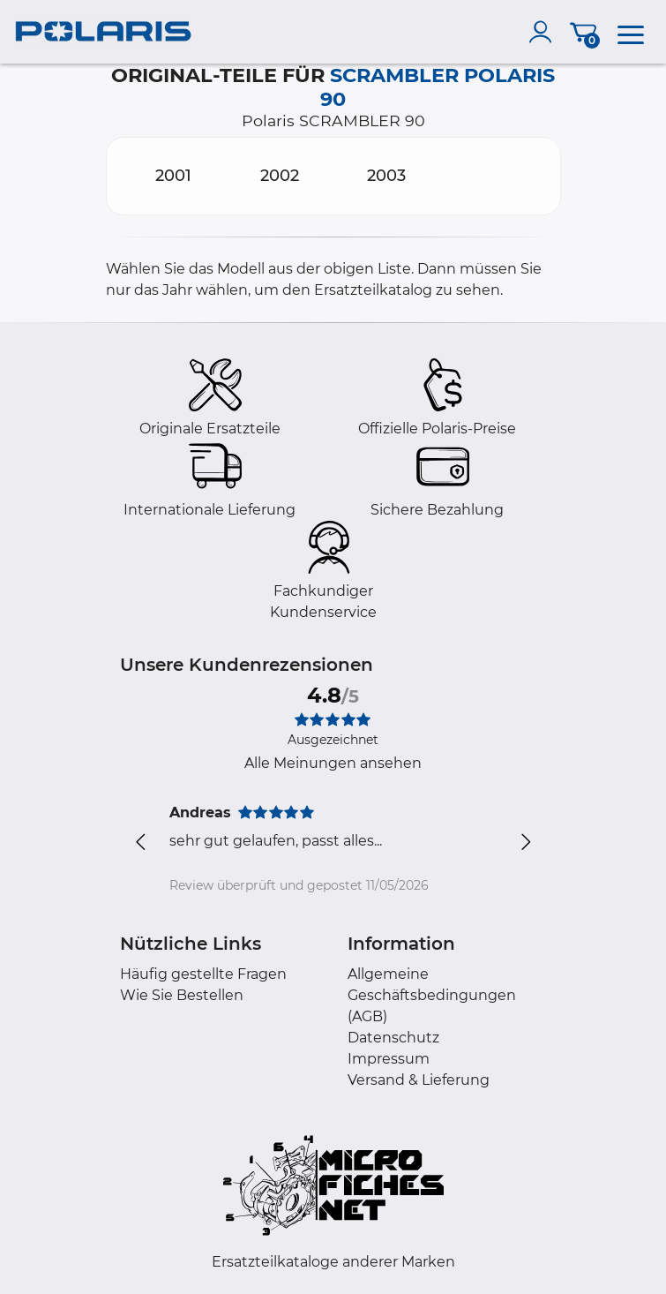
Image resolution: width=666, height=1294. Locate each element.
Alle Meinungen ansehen (333, 763)
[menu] (630, 31)
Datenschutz (393, 1037)
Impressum (389, 1058)
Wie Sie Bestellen (181, 995)
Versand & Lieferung (419, 1080)
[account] (544, 32)
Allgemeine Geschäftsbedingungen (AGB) (432, 995)
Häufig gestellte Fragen (203, 974)
